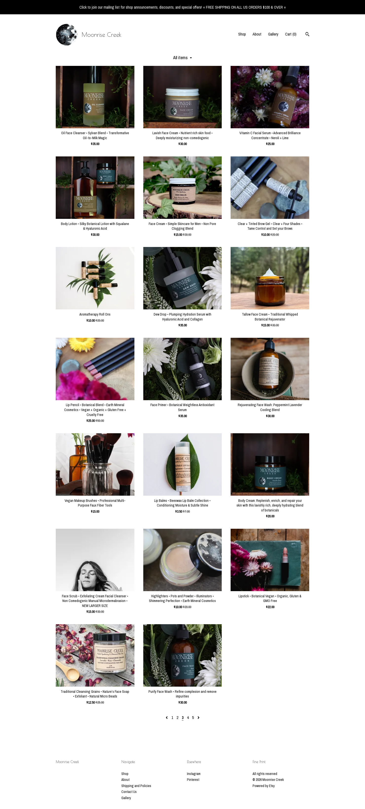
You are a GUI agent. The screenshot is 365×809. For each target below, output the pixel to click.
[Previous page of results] (167, 717)
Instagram (194, 773)
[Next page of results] (198, 717)
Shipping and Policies (136, 786)
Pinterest (193, 779)
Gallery (273, 34)
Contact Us (129, 792)
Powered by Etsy (264, 786)
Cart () (290, 34)
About (257, 34)
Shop (242, 34)
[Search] (307, 35)
